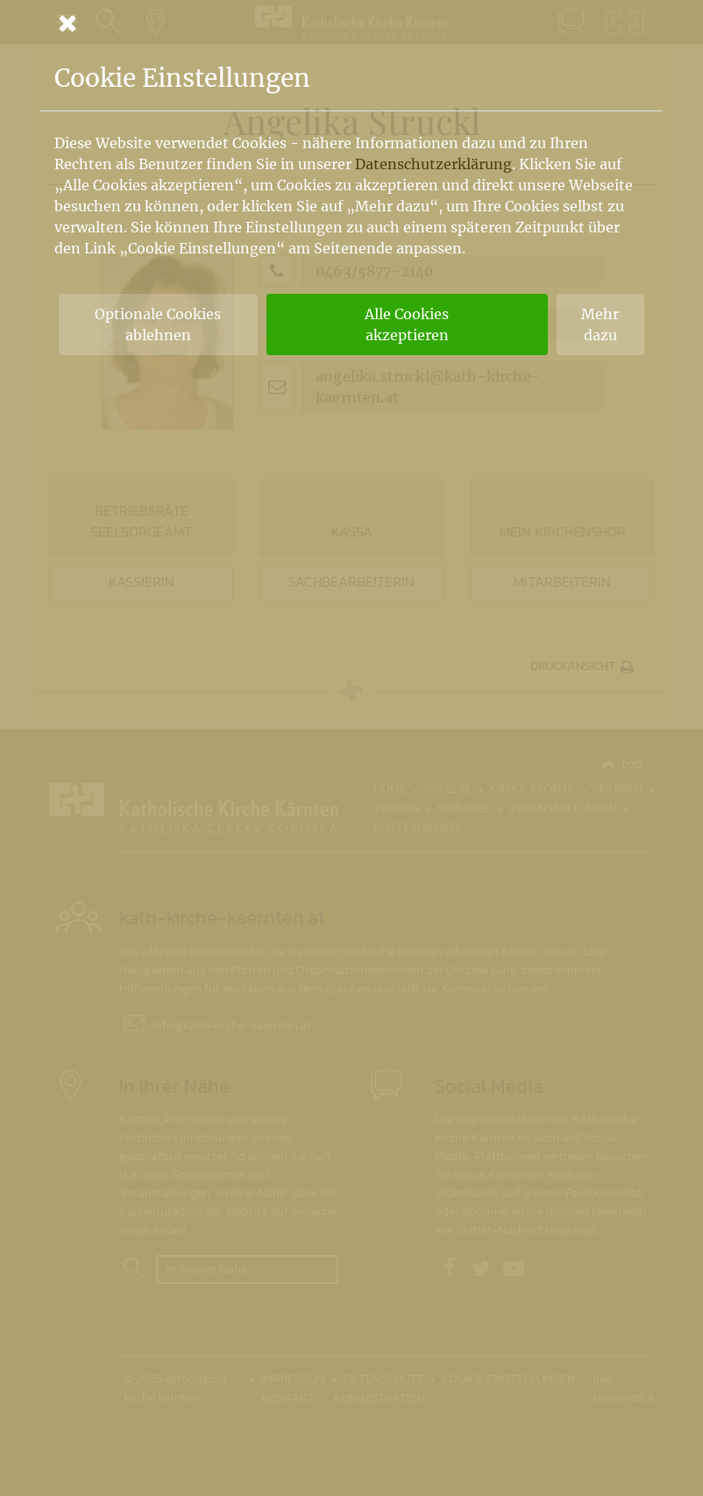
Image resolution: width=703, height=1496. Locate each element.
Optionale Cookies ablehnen (158, 324)
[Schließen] (351, 23)
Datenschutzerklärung (433, 164)
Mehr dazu (600, 324)
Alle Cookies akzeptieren (407, 324)
